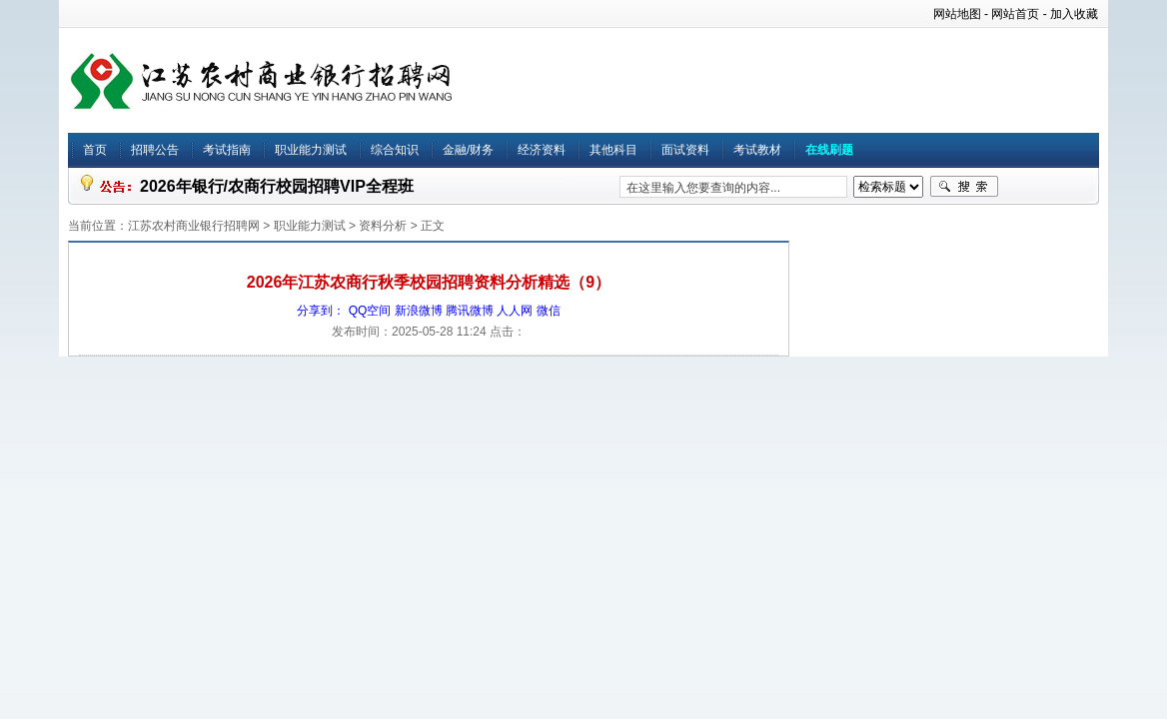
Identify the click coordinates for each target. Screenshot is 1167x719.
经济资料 (542, 150)
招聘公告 (155, 150)
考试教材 (757, 150)
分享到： (321, 311)
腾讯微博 (470, 311)
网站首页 (1015, 14)
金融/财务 (468, 150)
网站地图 (957, 14)
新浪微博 (419, 311)
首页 (95, 150)
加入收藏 (1074, 14)
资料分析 (383, 226)
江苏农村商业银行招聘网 (194, 226)
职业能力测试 (311, 150)
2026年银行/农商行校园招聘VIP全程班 (277, 186)
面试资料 (685, 150)
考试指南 (227, 150)
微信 (549, 311)
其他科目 (613, 150)
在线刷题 (829, 150)
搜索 (964, 187)
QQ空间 (370, 311)
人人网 (515, 311)
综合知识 (395, 150)
